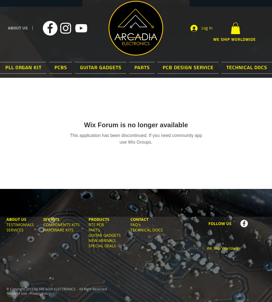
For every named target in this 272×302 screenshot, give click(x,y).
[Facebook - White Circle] (244, 223)
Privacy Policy (40, 293)
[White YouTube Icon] (81, 28)
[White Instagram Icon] (65, 28)
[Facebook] (50, 28)
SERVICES (15, 230)
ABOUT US (18, 28)
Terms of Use (16, 293)
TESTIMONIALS (20, 224)
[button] (235, 28)
